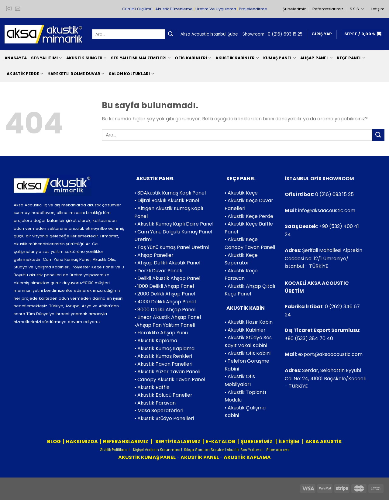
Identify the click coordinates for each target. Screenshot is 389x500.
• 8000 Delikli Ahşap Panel (164, 309)
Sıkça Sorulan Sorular (204, 449)
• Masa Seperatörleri (158, 410)
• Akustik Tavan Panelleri (163, 363)
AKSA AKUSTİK (323, 441)
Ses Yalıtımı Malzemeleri (141, 58)
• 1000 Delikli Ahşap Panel (164, 286)
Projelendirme (253, 9)
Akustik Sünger (86, 58)
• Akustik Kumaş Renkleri (163, 356)
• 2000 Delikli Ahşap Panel (164, 293)
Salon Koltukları (131, 74)
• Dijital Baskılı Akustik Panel (166, 200)
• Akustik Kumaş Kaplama (164, 348)
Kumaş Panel (279, 58)
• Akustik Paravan (155, 402)
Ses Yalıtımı (46, 58)
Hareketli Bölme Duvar (76, 74)
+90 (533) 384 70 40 (309, 338)
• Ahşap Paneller (154, 255)
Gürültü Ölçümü (137, 9)
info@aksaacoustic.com (326, 210)
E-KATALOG (221, 441)
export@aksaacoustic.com (330, 354)
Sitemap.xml (277, 449)
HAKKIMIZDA (82, 441)
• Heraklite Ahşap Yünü (161, 332)
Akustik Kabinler (237, 58)
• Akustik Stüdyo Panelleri (164, 418)
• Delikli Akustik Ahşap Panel (167, 278)
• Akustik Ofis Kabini (247, 353)
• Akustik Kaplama (155, 340)
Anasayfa (16, 57)
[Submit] (170, 34)
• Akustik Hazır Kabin (249, 322)
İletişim (377, 9)
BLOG (54, 441)
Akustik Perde (25, 74)
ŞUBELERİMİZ (257, 441)
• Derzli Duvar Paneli (158, 270)
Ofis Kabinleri (193, 58)
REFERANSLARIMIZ (126, 441)
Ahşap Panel (316, 58)
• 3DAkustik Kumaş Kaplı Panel (170, 192)
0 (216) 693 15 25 (285, 34)
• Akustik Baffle (152, 387)
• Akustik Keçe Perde (249, 216)
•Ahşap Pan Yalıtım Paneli (164, 325)
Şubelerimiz (294, 9)
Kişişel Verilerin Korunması (156, 449)
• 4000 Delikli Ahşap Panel (165, 301)
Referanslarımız (327, 9)
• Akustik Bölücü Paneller (163, 394)
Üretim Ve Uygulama (215, 9)
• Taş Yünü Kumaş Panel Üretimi (171, 247)
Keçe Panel (351, 58)
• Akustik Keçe (241, 192)
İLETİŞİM (289, 441)
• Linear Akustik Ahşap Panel (167, 317)
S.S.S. (357, 9)
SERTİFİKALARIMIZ (177, 441)
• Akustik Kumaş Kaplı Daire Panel (173, 223)
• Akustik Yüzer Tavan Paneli (167, 371)
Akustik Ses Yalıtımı (245, 449)
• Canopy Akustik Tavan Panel (169, 379)
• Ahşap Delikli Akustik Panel (167, 262)
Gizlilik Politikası (114, 449)
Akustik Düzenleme (174, 9)
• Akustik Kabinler (245, 329)
